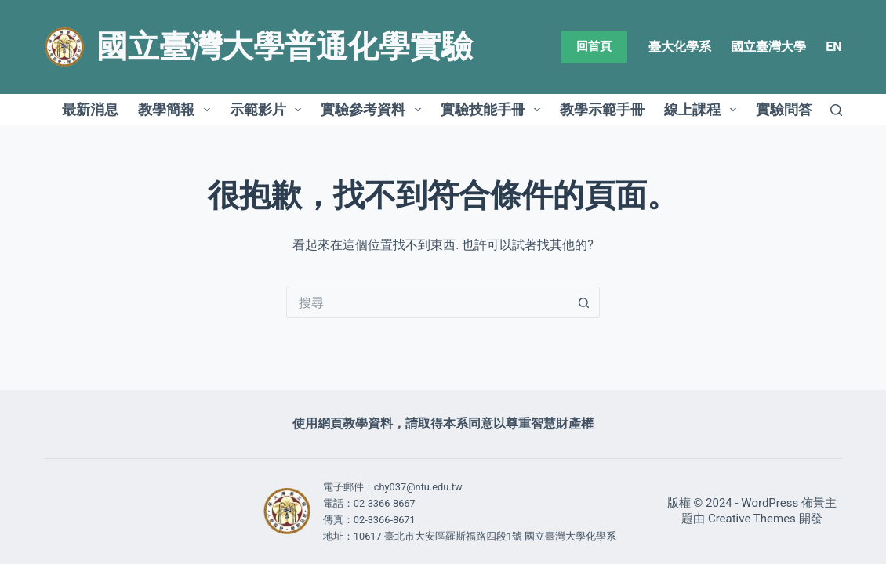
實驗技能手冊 (494, 109)
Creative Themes (752, 519)
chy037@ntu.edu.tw (418, 487)
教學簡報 (177, 109)
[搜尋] (836, 110)
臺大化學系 (679, 46)
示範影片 (269, 109)
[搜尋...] (427, 302)
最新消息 (90, 109)
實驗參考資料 (374, 109)
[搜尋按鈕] (584, 302)
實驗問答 (784, 109)
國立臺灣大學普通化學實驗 (284, 46)
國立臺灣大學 (768, 46)
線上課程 (703, 109)
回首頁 (594, 46)
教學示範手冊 (602, 109)
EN (833, 46)
